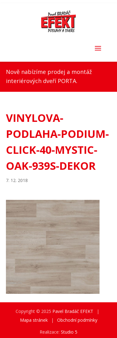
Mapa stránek (34, 320)
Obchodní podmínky (77, 320)
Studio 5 (69, 332)
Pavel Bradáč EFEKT (72, 311)
